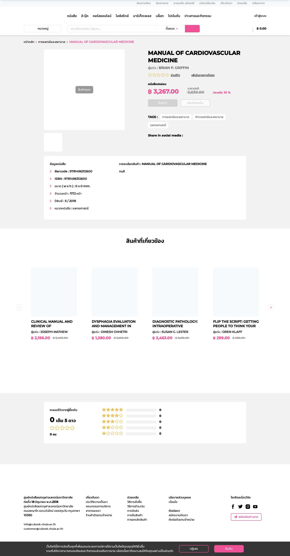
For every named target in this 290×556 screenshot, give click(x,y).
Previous (19, 307)
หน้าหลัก (29, 42)
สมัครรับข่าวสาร (246, 517)
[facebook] (188, 147)
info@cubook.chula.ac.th (40, 524)
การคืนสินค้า (134, 515)
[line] (201, 147)
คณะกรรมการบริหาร (98, 506)
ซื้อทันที (162, 114)
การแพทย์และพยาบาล (51, 42)
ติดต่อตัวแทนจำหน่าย (181, 519)
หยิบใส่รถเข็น (195, 114)
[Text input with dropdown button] (111, 28)
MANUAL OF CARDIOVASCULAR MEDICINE (101, 42)
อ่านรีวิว (175, 75)
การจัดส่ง (133, 511)
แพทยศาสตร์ (158, 136)
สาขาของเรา (93, 511)
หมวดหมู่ (42, 28)
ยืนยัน (229, 548)
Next (271, 307)
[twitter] (194, 147)
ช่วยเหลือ (133, 497)
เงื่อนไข (173, 502)
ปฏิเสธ (194, 548)
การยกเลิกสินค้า (137, 519)
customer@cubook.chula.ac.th (43, 528)
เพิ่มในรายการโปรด (207, 75)
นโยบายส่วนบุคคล (180, 497)
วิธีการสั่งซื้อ (134, 502)
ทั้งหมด (170, 28)
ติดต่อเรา (174, 511)
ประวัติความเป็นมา (97, 502)
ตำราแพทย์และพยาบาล (209, 128)
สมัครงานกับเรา (178, 515)
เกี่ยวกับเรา (92, 497)
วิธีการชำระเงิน (136, 506)
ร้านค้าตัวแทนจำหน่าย (99, 515)
